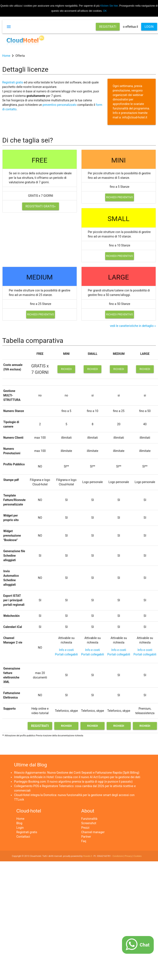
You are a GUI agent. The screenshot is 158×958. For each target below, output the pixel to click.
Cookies (138, 856)
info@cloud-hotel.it (134, 117)
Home (20, 818)
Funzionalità (89, 818)
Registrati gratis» (41, 206)
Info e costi (66, 650)
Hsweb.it (87, 856)
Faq (83, 841)
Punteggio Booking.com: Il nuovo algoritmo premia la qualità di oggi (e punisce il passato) (73, 781)
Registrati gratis (12, 82)
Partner (86, 836)
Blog (19, 823)
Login (20, 827)
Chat (144, 945)
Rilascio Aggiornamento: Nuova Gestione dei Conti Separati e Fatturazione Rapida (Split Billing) (76, 772)
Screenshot (88, 823)
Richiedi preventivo (119, 197)
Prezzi (85, 827)
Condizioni (117, 856)
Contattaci (23, 836)
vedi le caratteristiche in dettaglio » (133, 326)
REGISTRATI (107, 26)
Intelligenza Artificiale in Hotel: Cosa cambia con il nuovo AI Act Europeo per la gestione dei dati (77, 777)
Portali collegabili (66, 654)
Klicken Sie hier (109, 5)
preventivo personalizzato (59, 104)
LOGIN (149, 26)
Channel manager (93, 832)
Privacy (128, 856)
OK (105, 10)
